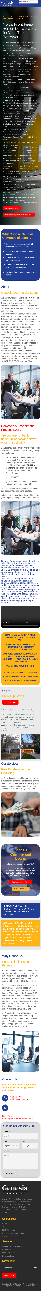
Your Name (7, 1131)
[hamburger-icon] (37, 3)
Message (6, 1151)
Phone (5, 1141)
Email (24, 1141)
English (23, 1)
